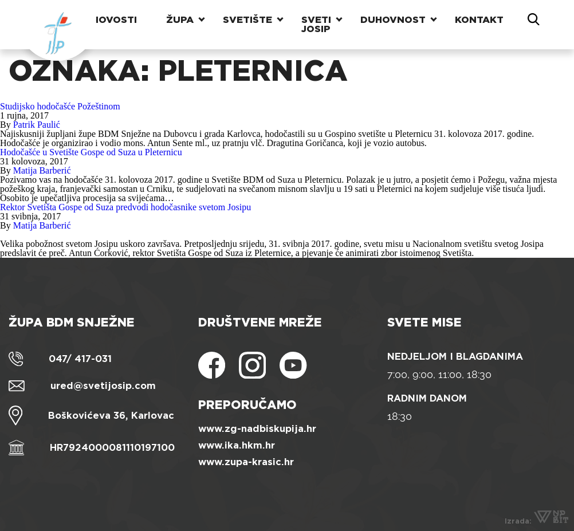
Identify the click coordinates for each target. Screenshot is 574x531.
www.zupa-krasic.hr (246, 462)
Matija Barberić (42, 170)
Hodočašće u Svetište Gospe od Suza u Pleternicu (91, 152)
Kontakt (479, 19)
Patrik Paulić (36, 124)
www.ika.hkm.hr (236, 445)
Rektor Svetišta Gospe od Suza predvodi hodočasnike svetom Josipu (125, 207)
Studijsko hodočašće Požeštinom (60, 106)
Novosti (114, 19)
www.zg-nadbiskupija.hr (257, 429)
